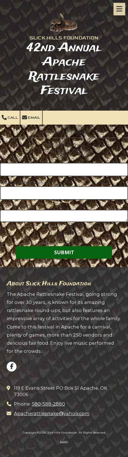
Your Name (13, 159)
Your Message (16, 206)
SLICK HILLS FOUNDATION (64, 38)
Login (64, 441)
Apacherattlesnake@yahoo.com (52, 413)
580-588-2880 (48, 404)
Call (10, 117)
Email (31, 117)
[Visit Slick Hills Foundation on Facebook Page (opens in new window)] (11, 367)
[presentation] (35, 235)
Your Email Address (23, 182)
